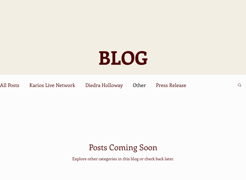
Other (139, 85)
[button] (239, 85)
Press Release (171, 85)
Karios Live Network (52, 85)
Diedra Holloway (104, 85)
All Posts (9, 85)
